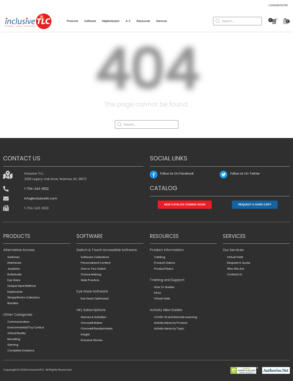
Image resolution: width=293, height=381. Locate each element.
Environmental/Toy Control (25, 327)
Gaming (12, 345)
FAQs (157, 293)
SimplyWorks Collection (23, 297)
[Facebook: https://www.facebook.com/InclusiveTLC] (153, 174)
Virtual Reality (16, 333)
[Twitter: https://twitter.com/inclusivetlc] (223, 174)
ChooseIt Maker (91, 323)
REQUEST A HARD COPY (254, 204)
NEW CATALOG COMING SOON (184, 204)
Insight (85, 334)
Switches (13, 257)
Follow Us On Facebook (177, 173)
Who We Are (235, 269)
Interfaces (14, 263)
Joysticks (13, 269)
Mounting (13, 339)
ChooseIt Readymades (97, 328)
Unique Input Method (21, 286)
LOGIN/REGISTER (278, 5)
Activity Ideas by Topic (169, 328)
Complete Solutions (20, 350)
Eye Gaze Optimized (95, 298)
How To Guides (164, 287)
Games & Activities (93, 317)
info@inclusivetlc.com (40, 198)
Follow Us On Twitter (245, 173)
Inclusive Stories (92, 340)
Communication (18, 322)
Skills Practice (90, 280)
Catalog (159, 257)
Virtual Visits (162, 298)
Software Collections (95, 257)
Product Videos (164, 263)
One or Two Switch (93, 269)
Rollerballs (14, 274)
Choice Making (91, 274)
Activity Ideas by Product (170, 323)
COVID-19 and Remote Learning (175, 317)
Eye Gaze (13, 280)
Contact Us (234, 274)
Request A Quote (238, 263)
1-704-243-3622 (36, 189)
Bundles (12, 303)
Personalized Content (95, 263)
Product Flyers (163, 269)
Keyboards (15, 292)
